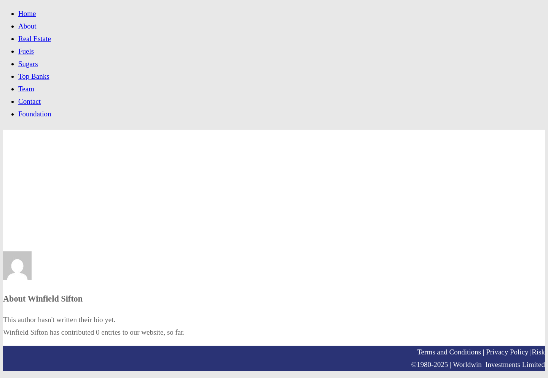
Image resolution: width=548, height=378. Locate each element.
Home (27, 13)
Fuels (26, 51)
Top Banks (33, 76)
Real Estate (34, 39)
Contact (29, 101)
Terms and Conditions (449, 352)
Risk (538, 352)
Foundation (34, 114)
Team (26, 89)
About (27, 26)
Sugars (28, 64)
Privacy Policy (507, 352)
